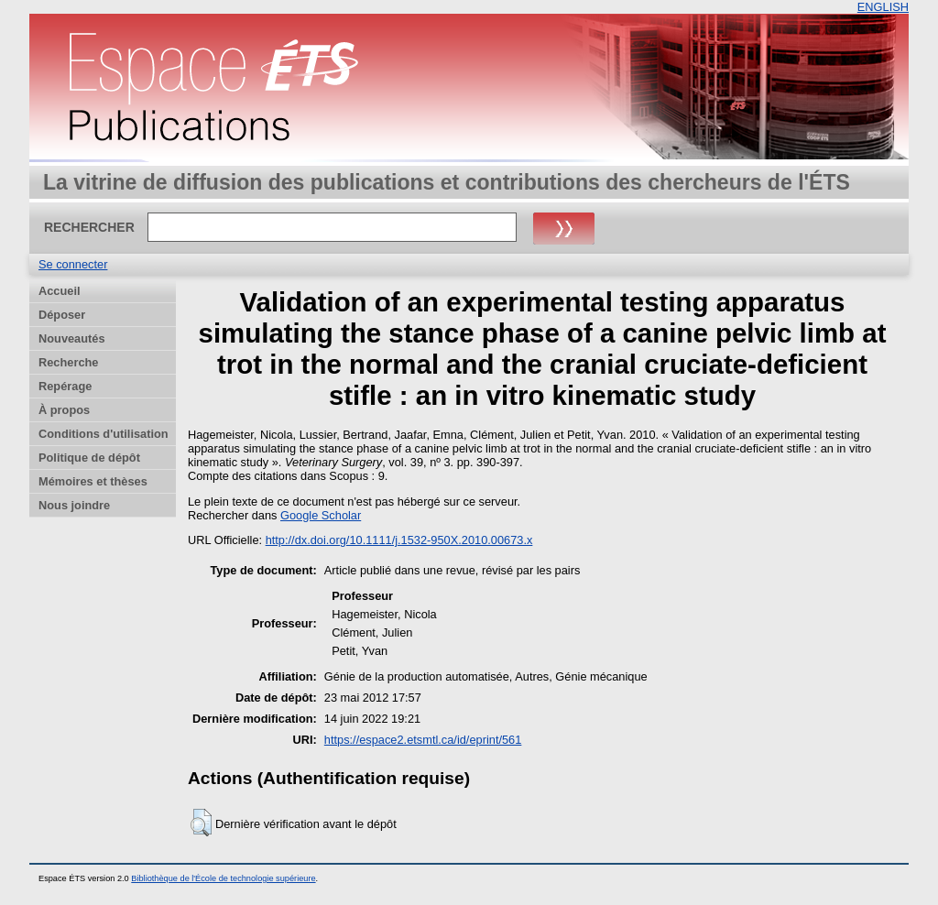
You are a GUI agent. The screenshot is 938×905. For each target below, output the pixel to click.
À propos (64, 410)
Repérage (65, 386)
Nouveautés (71, 338)
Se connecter (72, 264)
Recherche (68, 362)
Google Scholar (320, 515)
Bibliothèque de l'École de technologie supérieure (223, 878)
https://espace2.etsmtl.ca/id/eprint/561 (423, 740)
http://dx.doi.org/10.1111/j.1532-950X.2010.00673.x (399, 540)
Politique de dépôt (89, 457)
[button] (201, 822)
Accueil (59, 291)
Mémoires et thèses (92, 481)
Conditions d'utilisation (103, 434)
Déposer (61, 315)
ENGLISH (883, 7)
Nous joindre (74, 505)
